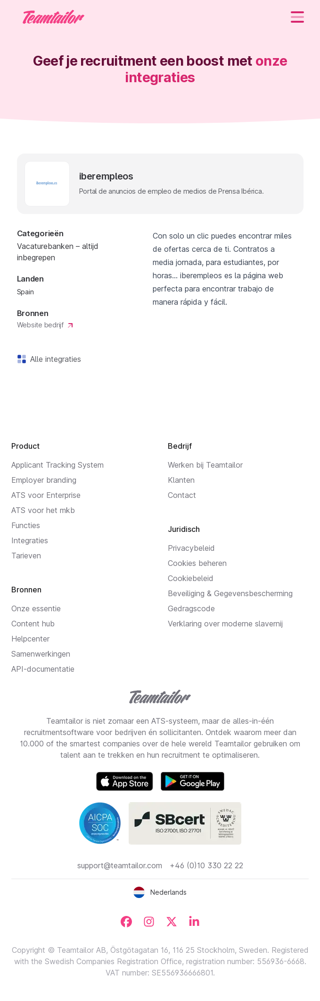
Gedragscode (191, 608)
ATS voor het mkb (43, 510)
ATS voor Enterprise (46, 495)
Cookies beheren (197, 563)
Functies (25, 525)
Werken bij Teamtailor (205, 465)
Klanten (181, 480)
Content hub (33, 623)
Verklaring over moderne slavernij (225, 623)
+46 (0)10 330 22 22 (206, 865)
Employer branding (43, 480)
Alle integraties (53, 359)
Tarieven (26, 555)
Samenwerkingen (40, 654)
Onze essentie (36, 608)
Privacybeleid (191, 548)
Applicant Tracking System (57, 465)
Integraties (29, 540)
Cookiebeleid (190, 578)
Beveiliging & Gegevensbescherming (230, 593)
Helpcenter (30, 638)
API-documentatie (42, 669)
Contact (182, 495)
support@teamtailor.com (119, 865)
